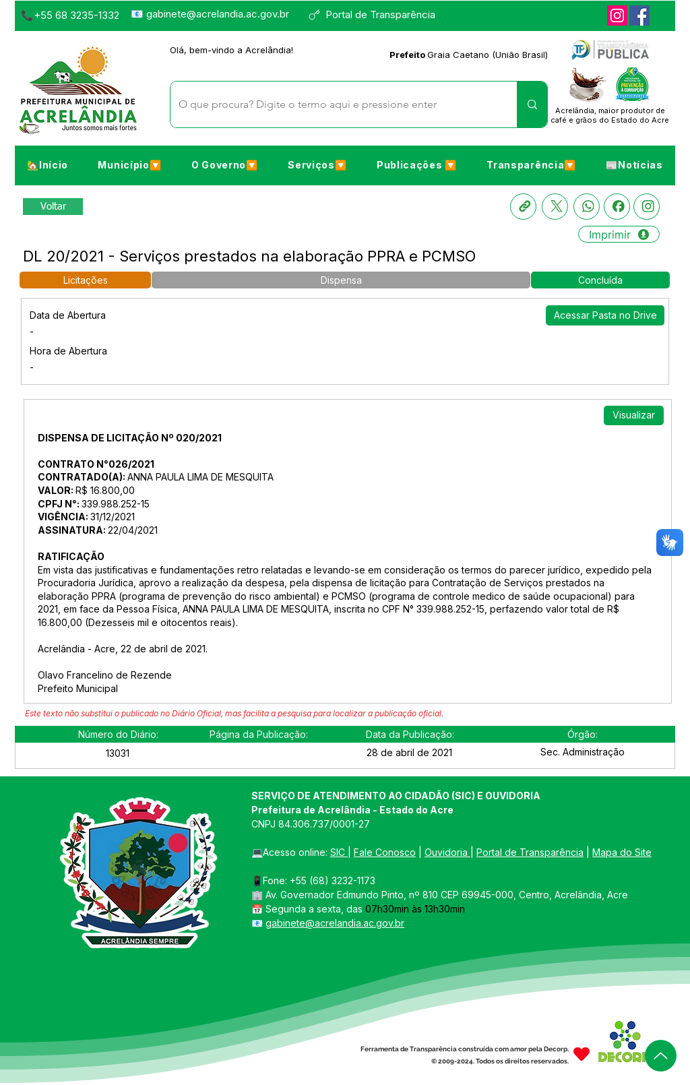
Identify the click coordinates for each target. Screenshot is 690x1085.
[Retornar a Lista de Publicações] (53, 206)
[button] (129, 164)
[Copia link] (523, 206)
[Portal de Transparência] (377, 14)
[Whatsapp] (586, 206)
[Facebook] (639, 15)
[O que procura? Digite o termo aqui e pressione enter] (334, 104)
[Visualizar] (634, 415)
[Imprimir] (619, 234)
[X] (555, 206)
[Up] (661, 1056)
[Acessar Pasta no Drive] (605, 315)
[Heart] (581, 1054)
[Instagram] (617, 15)
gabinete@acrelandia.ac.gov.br (217, 13)
